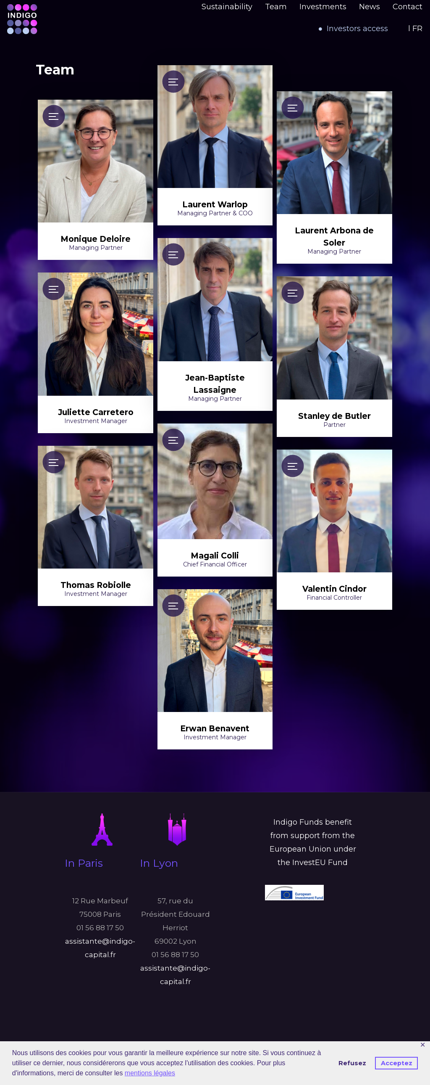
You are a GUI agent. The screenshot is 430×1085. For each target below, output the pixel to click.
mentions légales (150, 1073)
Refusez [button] (352, 1063)
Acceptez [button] (396, 1063)
